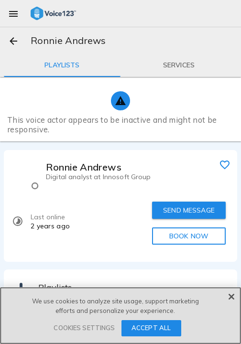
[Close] (231, 296)
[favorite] (224, 164)
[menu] (13, 13)
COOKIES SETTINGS (84, 328)
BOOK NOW (188, 236)
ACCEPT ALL (151, 328)
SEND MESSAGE (189, 210)
